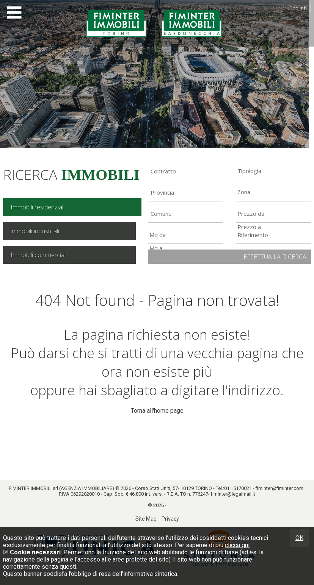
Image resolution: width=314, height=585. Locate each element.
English (298, 8)
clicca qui (237, 545)
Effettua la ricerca (274, 257)
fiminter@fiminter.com (279, 488)
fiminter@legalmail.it (233, 494)
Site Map (146, 519)
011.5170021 (238, 488)
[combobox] (185, 171)
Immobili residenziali (37, 207)
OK (299, 537)
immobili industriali (35, 231)
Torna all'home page (157, 410)
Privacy (170, 519)
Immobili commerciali (39, 255)
